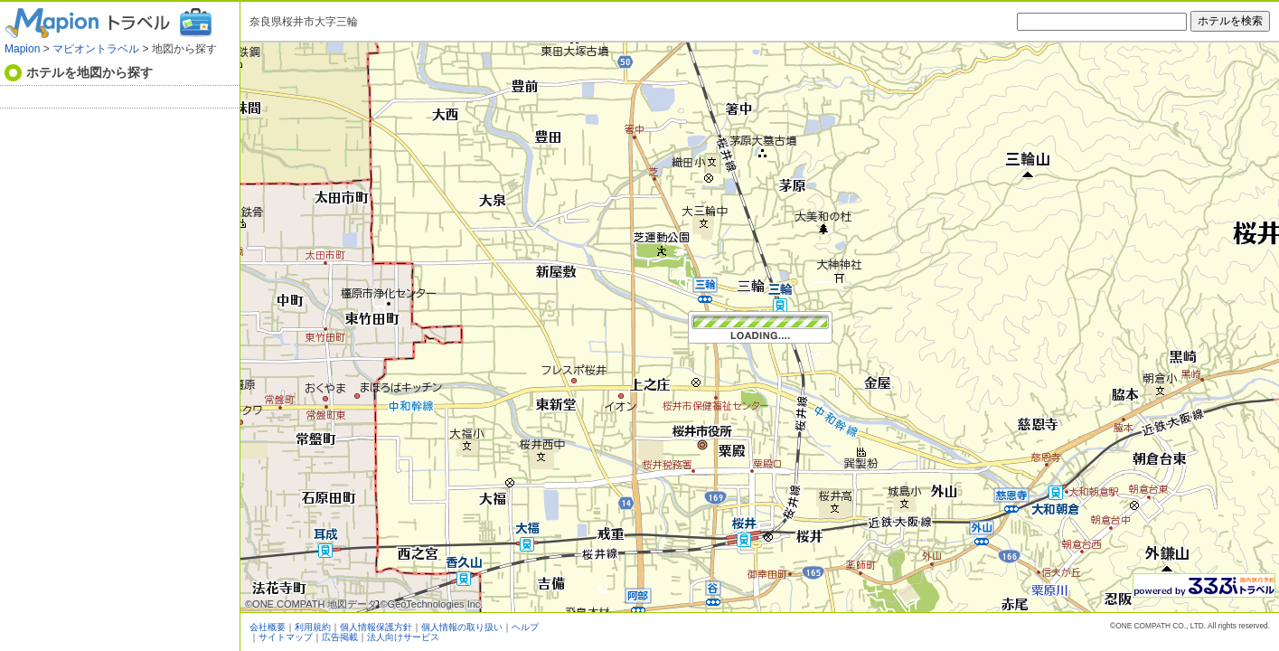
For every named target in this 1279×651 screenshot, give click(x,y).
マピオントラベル (95, 48)
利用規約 (313, 627)
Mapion (22, 48)
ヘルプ (525, 627)
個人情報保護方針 (376, 627)
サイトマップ (286, 637)
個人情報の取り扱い (462, 627)
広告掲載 (340, 637)
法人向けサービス (403, 637)
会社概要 (267, 627)
